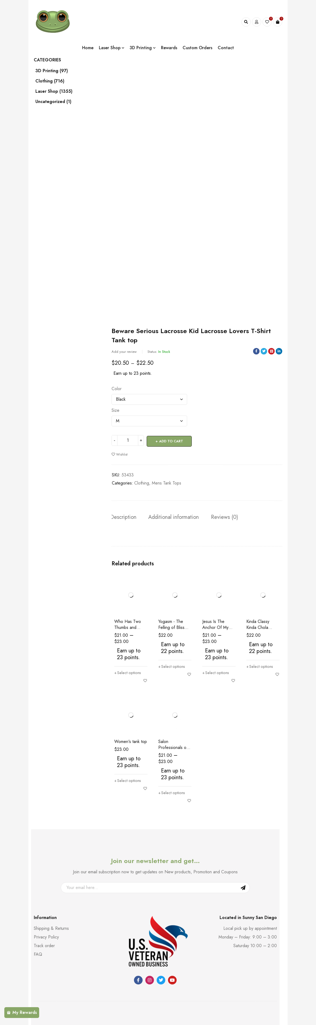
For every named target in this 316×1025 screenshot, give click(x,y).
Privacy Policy (46, 937)
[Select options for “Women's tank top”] (128, 781)
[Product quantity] (128, 440)
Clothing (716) (54, 81)
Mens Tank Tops (166, 482)
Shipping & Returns (51, 928)
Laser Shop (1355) (58, 91)
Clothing (141, 482)
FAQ (38, 954)
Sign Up (243, 887)
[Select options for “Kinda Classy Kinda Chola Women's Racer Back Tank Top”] (260, 666)
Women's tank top (130, 741)
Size (115, 410)
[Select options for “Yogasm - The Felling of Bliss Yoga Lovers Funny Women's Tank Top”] (172, 666)
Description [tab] (125, 516)
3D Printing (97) (56, 71)
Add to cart (171, 440)
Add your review (124, 351)
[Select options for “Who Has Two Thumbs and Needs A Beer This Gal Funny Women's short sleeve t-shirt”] (128, 673)
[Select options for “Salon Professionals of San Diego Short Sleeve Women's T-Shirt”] (172, 793)
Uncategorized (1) (58, 102)
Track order (44, 946)
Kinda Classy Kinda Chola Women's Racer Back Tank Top (260, 630)
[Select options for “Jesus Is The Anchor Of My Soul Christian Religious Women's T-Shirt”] (216, 673)
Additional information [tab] (176, 516)
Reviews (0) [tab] (228, 516)
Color (117, 389)
